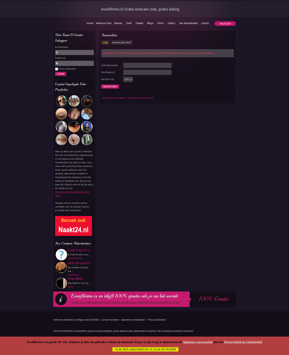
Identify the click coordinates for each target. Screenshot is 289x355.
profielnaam (61, 47)
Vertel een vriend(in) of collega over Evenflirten (76, 320)
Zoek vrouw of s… (80, 250)
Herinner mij (107, 79)
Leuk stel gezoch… (80, 263)
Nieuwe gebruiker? (121, 42)
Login (105, 42)
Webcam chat (103, 23)
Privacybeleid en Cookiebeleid (243, 342)
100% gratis (214, 299)
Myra (70, 287)
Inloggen (225, 23)
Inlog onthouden (65, 69)
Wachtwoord (108, 72)
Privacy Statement (157, 320)
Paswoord (60, 58)
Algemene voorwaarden (132, 320)
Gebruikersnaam (109, 65)
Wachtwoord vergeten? (114, 98)
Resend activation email (140, 98)
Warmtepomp (75, 258)
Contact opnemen (110, 320)
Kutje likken (75, 278)
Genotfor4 (73, 275)
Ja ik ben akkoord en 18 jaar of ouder (145, 349)
